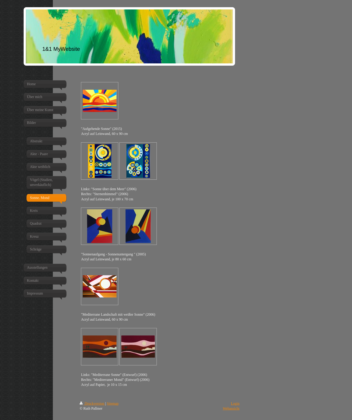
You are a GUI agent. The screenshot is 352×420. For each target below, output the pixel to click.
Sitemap (113, 403)
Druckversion (92, 403)
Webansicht (231, 408)
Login (235, 403)
